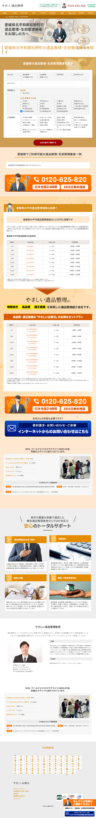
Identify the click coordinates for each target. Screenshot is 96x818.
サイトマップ (16, 798)
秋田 (38, 758)
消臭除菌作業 (44, 120)
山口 (73, 767)
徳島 (79, 767)
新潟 (27, 762)
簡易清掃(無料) (79, 117)
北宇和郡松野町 (28, 111)
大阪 (27, 767)
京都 (21, 767)
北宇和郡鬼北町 (45, 111)
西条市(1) (26, 104)
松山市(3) (26, 93)
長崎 (44, 772)
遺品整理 (53, 13)
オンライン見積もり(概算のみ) (46, 131)
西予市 (25, 106)
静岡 (67, 762)
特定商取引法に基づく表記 (21, 791)
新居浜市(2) (78, 101)
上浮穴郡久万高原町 (81, 106)
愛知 (73, 762)
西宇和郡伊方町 (79, 109)
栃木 (61, 758)
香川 (15, 772)
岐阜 (61, 762)
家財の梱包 (27, 122)
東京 (15, 762)
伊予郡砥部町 (44, 109)
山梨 (50, 762)
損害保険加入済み (63, 122)
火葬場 (14, 13)
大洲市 (42, 104)
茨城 (55, 758)
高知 (27, 772)
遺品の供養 (61, 117)
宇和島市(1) (44, 101)
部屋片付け (44, 77)
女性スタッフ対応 (46, 117)
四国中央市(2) (79, 104)
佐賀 (38, 772)
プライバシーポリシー (19, 789)
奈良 (38, 767)
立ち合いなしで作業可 (64, 126)
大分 (55, 772)
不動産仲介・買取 (29, 125)
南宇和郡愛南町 (62, 111)
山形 (44, 758)
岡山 (61, 767)
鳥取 (50, 767)
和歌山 (44, 767)
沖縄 (73, 772)
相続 (62, 13)
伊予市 (59, 104)
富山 (32, 762)
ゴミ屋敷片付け (28, 77)
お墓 (33, 13)
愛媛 (21, 772)
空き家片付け (78, 74)
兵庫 (32, 767)
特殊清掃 (60, 74)
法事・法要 (24, 13)
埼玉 (73, 758)
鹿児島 (67, 772)
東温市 (42, 106)
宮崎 (61, 772)
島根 (55, 767)
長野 (55, 762)
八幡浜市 (60, 101)
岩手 (27, 758)
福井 (44, 762)
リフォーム (77, 122)
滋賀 (15, 767)
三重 (79, 762)
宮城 (32, 758)
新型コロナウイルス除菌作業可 (29, 131)
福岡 (32, 772)
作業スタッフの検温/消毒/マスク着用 (81, 126)
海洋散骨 (43, 13)
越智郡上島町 (62, 106)
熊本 (50, 772)
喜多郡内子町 (62, 109)
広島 (67, 767)
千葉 (79, 758)
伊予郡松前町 (27, 109)
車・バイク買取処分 (80, 120)
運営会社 (91, 13)
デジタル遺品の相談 (64, 130)
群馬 (67, 758)
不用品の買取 (27, 117)
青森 (21, 758)
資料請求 (81, 13)
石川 (38, 762)
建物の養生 (44, 122)
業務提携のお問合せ (19, 796)
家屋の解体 (61, 120)
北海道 (15, 758)
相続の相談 (44, 125)
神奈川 (21, 762)
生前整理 (43, 74)
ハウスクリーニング (29, 120)
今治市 (25, 101)
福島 (50, 758)
